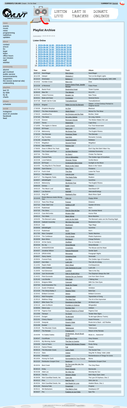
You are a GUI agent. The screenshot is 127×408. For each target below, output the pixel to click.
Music (5, 28)
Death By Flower (71, 285)
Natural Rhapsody (71, 251)
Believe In (68, 79)
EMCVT (5, 47)
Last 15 (6, 90)
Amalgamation (70, 296)
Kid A (67, 208)
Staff (5, 60)
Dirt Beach (69, 239)
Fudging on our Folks (72, 392)
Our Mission (8, 58)
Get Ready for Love (72, 383)
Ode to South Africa (72, 273)
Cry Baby (68, 319)
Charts (5, 97)
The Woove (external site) (14, 81)
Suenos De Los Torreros (74, 276)
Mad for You (69, 380)
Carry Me (68, 377)
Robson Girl (69, 146)
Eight (67, 186)
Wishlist (6, 62)
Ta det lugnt (69, 316)
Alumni (6, 70)
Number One (70, 308)
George (115, 3)
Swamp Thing (70, 291)
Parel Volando (70, 369)
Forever (68, 202)
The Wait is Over (71, 389)
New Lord (68, 128)
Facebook (7, 116)
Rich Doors (69, 73)
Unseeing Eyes (70, 256)
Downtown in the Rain (73, 302)
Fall (66, 347)
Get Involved (8, 72)
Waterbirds (69, 123)
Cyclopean (69, 98)
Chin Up (68, 198)
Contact (6, 44)
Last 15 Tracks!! (80, 13)
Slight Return (70, 111)
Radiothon (7, 35)
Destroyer (68, 361)
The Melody (69, 92)
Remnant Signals (71, 120)
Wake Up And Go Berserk (74, 105)
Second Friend (70, 143)
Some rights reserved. (68, 405)
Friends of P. (69, 331)
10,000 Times (70, 233)
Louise (67, 356)
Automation (37, 36)
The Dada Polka (71, 177)
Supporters (7, 79)
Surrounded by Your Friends (75, 358)
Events (6, 26)
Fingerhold (69, 386)
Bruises (68, 325)
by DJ (5, 95)
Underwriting (8, 83)
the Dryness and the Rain (74, 114)
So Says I (68, 154)
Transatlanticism (71, 101)
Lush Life (68, 262)
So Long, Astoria (71, 117)
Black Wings (69, 216)
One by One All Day (72, 210)
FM (4, 49)
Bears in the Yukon (72, 166)
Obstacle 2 (69, 76)
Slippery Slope (70, 375)
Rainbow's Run (70, 194)
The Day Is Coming (72, 341)
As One (68, 108)
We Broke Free (70, 131)
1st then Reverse (71, 151)
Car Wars (68, 259)
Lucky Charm (70, 126)
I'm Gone (68, 314)
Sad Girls (68, 137)
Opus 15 (68, 288)
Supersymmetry (71, 140)
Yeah (67, 148)
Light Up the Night (71, 219)
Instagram (7, 111)
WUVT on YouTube (10, 114)
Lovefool (68, 271)
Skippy (67, 294)
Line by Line (69, 174)
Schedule (7, 104)
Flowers (68, 180)
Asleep (67, 353)
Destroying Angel (71, 89)
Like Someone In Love (73, 268)
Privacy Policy (80, 405)
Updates (6, 37)
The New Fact (70, 299)
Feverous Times (71, 134)
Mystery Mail (69, 213)
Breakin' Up (69, 95)
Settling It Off (70, 205)
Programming (9, 33)
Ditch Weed (69, 265)
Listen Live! (60, 13)
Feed (5, 118)
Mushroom (69, 225)
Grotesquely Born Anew (73, 163)
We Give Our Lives (72, 222)
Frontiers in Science (72, 305)
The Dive (68, 171)
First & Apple (70, 236)
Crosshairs (69, 248)
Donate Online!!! (101, 13)
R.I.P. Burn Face (71, 338)
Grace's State (70, 322)
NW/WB (68, 191)
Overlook (68, 228)
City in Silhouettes (71, 157)
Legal (5, 51)
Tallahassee (69, 328)
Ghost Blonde (70, 245)
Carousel (68, 282)
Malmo (67, 189)
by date (6, 93)
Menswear (69, 253)
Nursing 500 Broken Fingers (75, 344)
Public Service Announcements (10, 75)
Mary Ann (68, 82)
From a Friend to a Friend (74, 311)
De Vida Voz (69, 372)
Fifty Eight (69, 279)
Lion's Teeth (69, 350)
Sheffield (68, 242)
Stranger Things (71, 160)
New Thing (69, 169)
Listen (5, 53)
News (5, 31)
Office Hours (8, 56)
